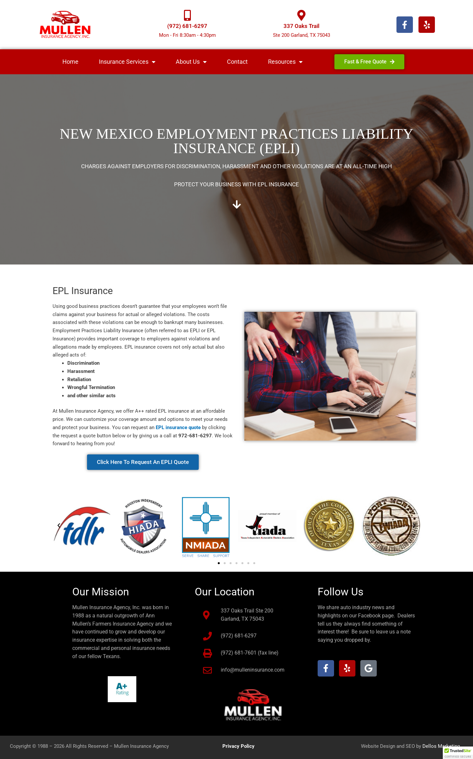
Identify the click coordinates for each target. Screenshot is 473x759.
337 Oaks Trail (301, 26)
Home (70, 61)
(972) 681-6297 (187, 26)
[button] (59, 526)
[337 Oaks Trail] (301, 15)
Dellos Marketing (441, 746)
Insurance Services (127, 62)
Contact (237, 61)
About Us (191, 62)
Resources (285, 62)
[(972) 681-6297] (187, 15)
